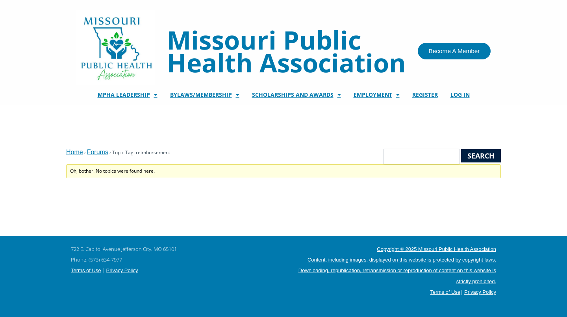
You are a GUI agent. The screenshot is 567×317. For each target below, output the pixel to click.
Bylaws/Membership (204, 94)
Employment (377, 94)
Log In (460, 94)
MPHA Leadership (128, 94)
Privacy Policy (122, 270)
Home (74, 152)
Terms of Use (86, 270)
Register (425, 94)
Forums (97, 152)
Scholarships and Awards (296, 94)
